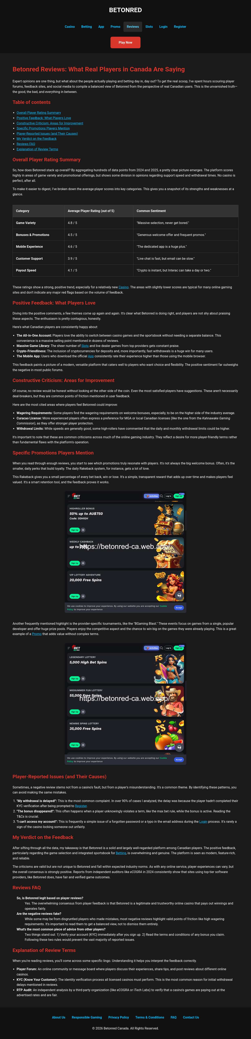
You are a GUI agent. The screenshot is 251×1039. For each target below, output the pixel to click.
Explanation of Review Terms (37, 149)
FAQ (174, 1017)
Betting (86, 27)
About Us (58, 1017)
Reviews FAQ (26, 144)
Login (163, 27)
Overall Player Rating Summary (39, 113)
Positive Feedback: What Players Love (44, 118)
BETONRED (125, 10)
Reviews (133, 27)
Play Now (125, 42)
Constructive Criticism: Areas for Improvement (50, 123)
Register (180, 27)
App (101, 27)
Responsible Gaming (87, 1017)
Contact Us (191, 1017)
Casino (70, 27)
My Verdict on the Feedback (37, 139)
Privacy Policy (118, 1017)
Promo (115, 27)
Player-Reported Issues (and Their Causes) (47, 134)
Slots (149, 27)
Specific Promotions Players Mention (43, 128)
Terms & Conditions (149, 1017)
